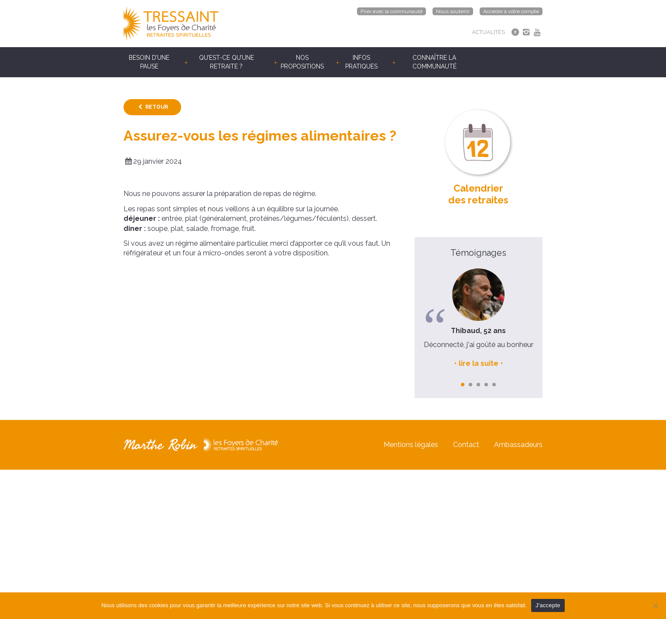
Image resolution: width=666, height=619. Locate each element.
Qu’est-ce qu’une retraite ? (226, 62)
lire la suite (478, 363)
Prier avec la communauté (391, 11)
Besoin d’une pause (149, 62)
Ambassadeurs (518, 444)
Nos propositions (302, 62)
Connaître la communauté (434, 62)
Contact (466, 444)
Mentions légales (411, 444)
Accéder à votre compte (511, 11)
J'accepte (548, 605)
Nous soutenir (453, 11)
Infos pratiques (361, 62)
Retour (156, 107)
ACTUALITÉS (488, 32)
